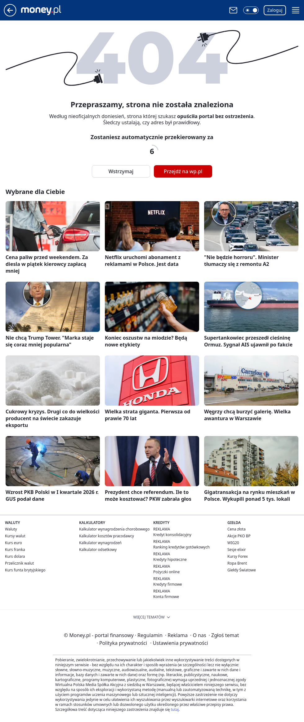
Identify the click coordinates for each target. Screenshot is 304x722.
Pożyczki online (166, 572)
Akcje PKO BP (239, 536)
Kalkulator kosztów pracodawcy (106, 536)
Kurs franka (15, 549)
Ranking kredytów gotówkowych (181, 547)
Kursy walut (15, 536)
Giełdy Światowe (241, 570)
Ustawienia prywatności (179, 643)
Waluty (11, 529)
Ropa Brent (237, 563)
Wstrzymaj (121, 171)
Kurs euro (13, 542)
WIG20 (233, 542)
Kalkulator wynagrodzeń (100, 542)
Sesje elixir (236, 549)
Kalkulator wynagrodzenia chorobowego (114, 529)
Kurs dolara (15, 556)
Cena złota (236, 529)
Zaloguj (275, 10)
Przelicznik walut (19, 563)
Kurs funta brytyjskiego (25, 570)
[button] (251, 10)
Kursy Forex (237, 556)
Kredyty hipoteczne (170, 559)
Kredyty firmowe (167, 584)
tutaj (175, 709)
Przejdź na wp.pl (183, 171)
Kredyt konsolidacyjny (172, 534)
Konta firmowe (166, 596)
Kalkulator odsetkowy (98, 549)
